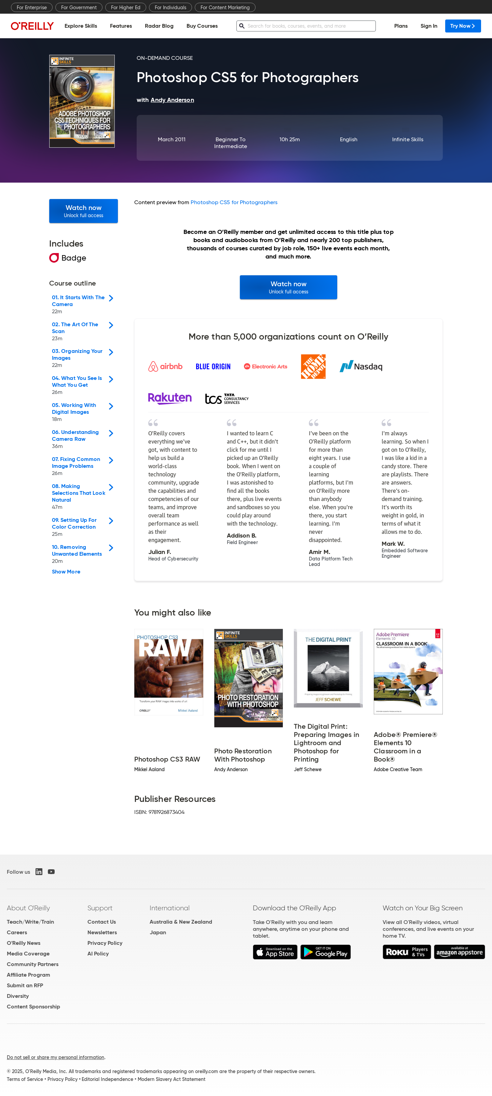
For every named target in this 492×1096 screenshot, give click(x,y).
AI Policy (98, 953)
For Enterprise (32, 7)
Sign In (429, 25)
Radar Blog (159, 25)
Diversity (18, 996)
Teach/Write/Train (30, 921)
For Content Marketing (225, 7)
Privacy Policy (104, 943)
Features (121, 25)
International (170, 908)
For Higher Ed (125, 7)
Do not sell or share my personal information (55, 1057)
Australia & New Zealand (181, 921)
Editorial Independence (107, 1079)
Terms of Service (25, 1079)
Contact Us (101, 921)
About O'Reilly (28, 908)
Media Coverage (28, 953)
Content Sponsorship (33, 1006)
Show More (66, 572)
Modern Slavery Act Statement (171, 1079)
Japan (158, 932)
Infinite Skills (407, 139)
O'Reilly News (23, 943)
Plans (401, 25)
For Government (79, 7)
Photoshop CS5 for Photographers (234, 202)
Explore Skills (81, 25)
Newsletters (102, 932)
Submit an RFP (25, 985)
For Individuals (170, 7)
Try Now (463, 25)
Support (100, 908)
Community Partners (32, 964)
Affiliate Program (28, 974)
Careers (17, 932)
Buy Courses (202, 25)
